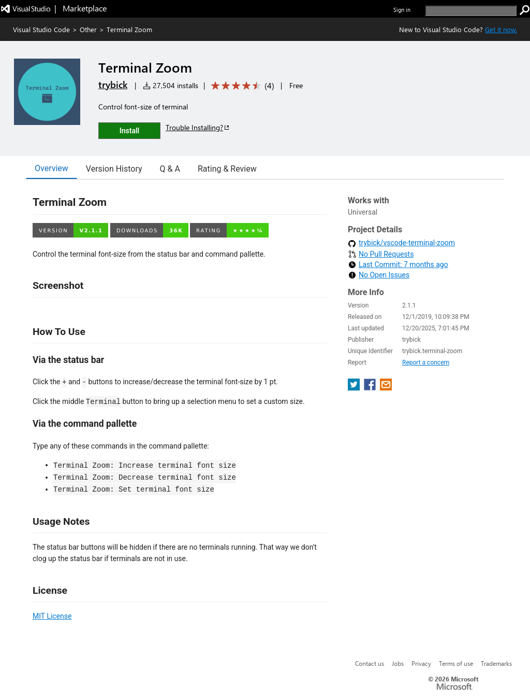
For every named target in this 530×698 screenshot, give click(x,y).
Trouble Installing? (198, 127)
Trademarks (496, 663)
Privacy (421, 663)
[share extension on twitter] (355, 388)
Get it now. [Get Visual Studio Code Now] (501, 29)
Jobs (398, 663)
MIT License (52, 616)
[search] (471, 10)
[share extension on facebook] (371, 388)
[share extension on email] (386, 388)
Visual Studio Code (41, 29)
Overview (51, 168)
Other (88, 29)
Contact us (369, 663)
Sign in (401, 9)
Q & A (170, 169)
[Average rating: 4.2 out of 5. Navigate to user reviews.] (240, 86)
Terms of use (456, 663)
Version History (114, 169)
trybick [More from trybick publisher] (112, 84)
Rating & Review (227, 169)
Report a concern (425, 362)
